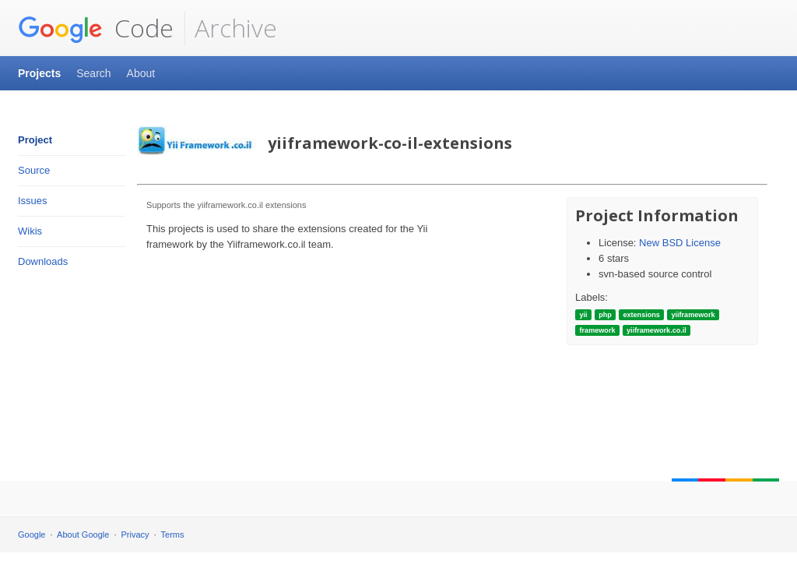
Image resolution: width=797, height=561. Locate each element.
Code (96, 28)
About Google (83, 534)
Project (35, 140)
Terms (172, 534)
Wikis (30, 231)
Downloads (43, 261)
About (141, 73)
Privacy (135, 534)
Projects (39, 73)
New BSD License (680, 243)
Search (93, 73)
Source (34, 170)
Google (31, 534)
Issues (32, 200)
